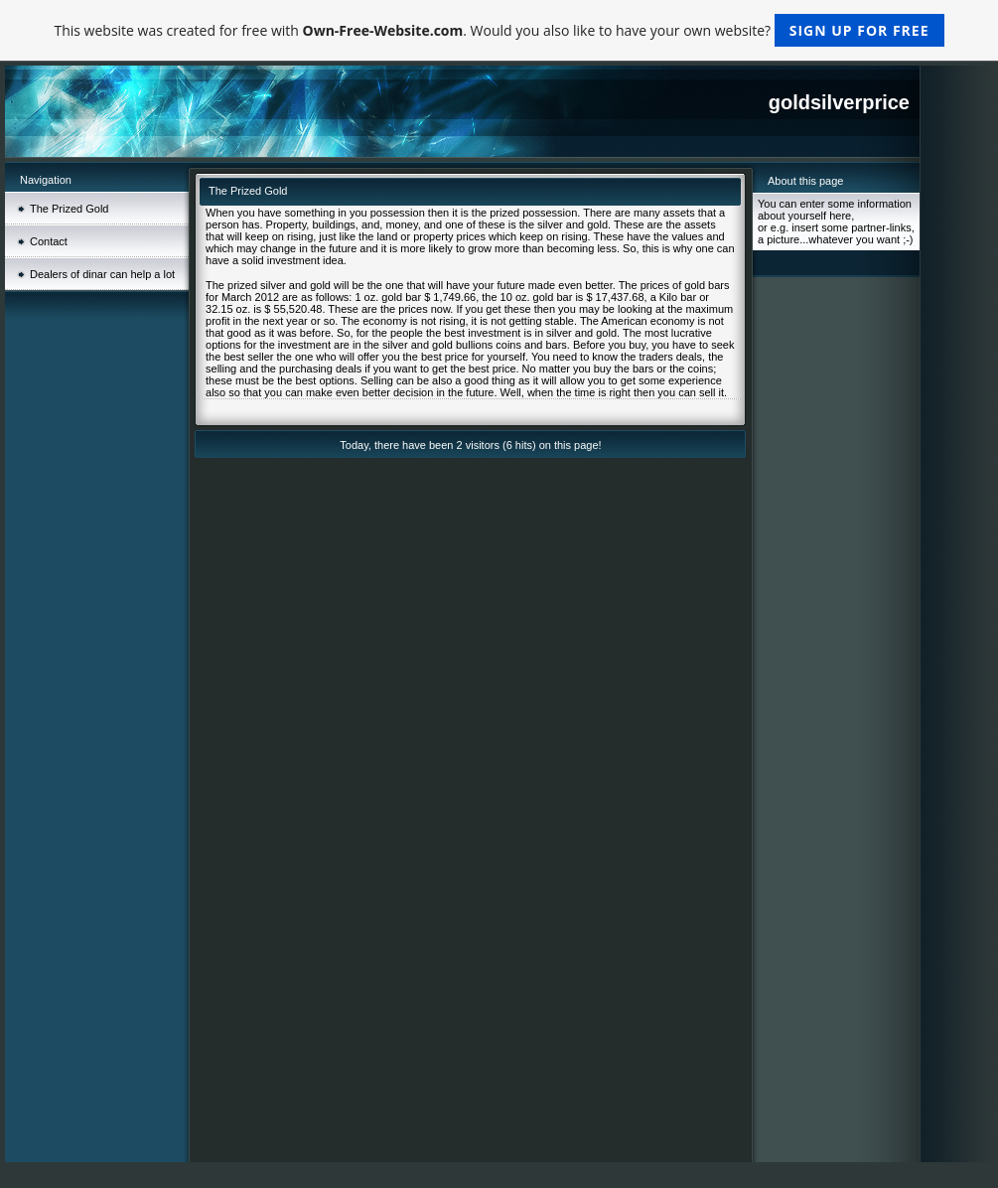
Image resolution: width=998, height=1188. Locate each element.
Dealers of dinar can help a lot (102, 274)
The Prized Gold (69, 209)
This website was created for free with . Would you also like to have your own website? (498, 30)
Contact (49, 241)
